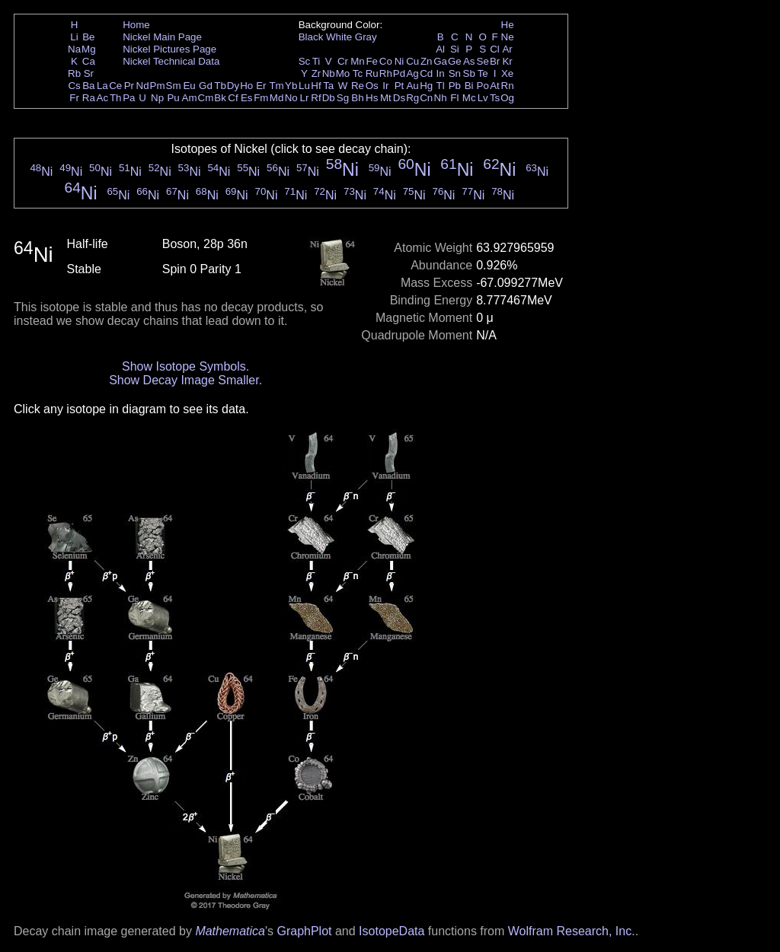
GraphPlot (304, 931)
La (102, 85)
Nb (328, 73)
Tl (440, 85)
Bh (357, 97)
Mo (343, 73)
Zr (316, 73)
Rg (412, 97)
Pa (129, 97)
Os (372, 85)
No (291, 97)
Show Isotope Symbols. (185, 366)
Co (385, 61)
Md (277, 97)
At (495, 85)
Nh (440, 97)
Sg (343, 97)
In (440, 73)
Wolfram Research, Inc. (571, 931)
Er (261, 85)
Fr (74, 97)
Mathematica (230, 931)
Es (247, 97)
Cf (233, 97)
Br (495, 61)
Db (328, 97)
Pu (173, 97)
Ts (495, 97)
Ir (385, 85)
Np (157, 97)
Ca (88, 61)
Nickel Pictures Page (169, 49)
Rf (316, 97)
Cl (495, 49)
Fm (261, 97)
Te (483, 73)
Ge (455, 61)
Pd (399, 73)
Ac (103, 97)
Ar (507, 49)
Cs (74, 85)
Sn (455, 73)
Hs (372, 97)
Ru (372, 73)
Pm (157, 85)
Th (116, 97)
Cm (206, 97)
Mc (469, 97)
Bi (469, 85)
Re (357, 85)
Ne (507, 37)
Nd (142, 85)
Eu (189, 85)
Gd (206, 85)
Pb (455, 85)
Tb (220, 85)
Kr (507, 61)
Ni (399, 61)
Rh (385, 73)
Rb (74, 73)
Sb (469, 73)
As (469, 61)
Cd (426, 73)
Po (483, 85)
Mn (357, 61)
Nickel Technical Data (171, 61)
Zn (426, 61)
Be (88, 37)
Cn (426, 97)
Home (136, 24)
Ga (440, 61)
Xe (507, 73)
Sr (89, 73)
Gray (366, 37)
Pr (129, 85)
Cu (412, 61)
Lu (304, 85)
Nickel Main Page (162, 37)
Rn (507, 85)
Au (412, 85)
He (507, 24)
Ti (316, 61)
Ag (412, 73)
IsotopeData (391, 931)
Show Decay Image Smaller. (185, 380)
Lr (304, 97)
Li (74, 37)
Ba (88, 85)
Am (189, 97)
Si (454, 49)
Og (507, 97)
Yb (291, 85)
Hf (316, 85)
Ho (246, 85)
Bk (220, 97)
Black (311, 37)
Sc (305, 61)
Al (440, 49)
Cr (342, 61)
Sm (173, 85)
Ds (399, 97)
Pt (399, 85)
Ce (115, 85)
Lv (483, 97)
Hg (426, 85)
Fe (372, 61)
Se (483, 61)
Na (74, 49)
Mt (386, 97)
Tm (276, 85)
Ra (88, 97)
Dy (233, 85)
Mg (89, 49)
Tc (358, 73)
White (339, 37)
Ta (328, 85)
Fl (454, 97)
